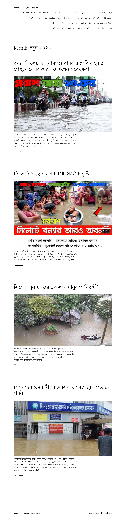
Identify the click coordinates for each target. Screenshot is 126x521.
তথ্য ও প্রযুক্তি (86, 18)
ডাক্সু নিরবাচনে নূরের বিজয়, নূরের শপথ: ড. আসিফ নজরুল (58, 18)
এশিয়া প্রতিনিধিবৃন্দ (105, 13)
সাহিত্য (109, 28)
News (33, 13)
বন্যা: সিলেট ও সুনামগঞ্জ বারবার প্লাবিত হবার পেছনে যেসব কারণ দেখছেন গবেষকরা (59, 66)
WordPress (108, 513)
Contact (25, 13)
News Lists (43, 13)
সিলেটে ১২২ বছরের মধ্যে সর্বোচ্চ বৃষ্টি (51, 174)
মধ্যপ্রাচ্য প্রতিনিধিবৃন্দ (87, 23)
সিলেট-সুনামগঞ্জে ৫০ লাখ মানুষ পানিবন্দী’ (56, 287)
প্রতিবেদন (107, 18)
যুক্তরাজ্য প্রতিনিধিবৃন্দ (104, 23)
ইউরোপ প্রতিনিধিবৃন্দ (89, 13)
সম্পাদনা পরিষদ (99, 28)
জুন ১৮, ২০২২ (18, 151)
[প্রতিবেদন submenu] (111, 18)
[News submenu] (36, 12)
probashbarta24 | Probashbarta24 (27, 8)
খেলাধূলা (32, 18)
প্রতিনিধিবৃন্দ (97, 18)
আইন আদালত (55, 13)
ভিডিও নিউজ (73, 23)
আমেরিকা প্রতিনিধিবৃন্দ (71, 13)
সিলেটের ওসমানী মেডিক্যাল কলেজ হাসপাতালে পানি (62, 390)
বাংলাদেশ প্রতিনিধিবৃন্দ (57, 23)
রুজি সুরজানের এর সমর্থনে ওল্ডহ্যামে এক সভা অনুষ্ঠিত (72, 28)
